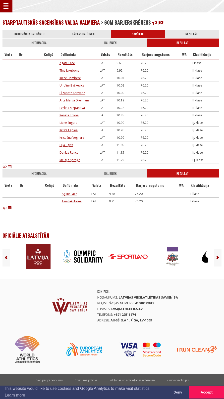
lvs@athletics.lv (127, 309)
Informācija (39, 43)
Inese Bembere (70, 78)
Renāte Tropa (69, 115)
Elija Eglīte (66, 145)
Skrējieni (138, 34)
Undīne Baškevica (71, 85)
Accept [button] (207, 392)
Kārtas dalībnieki (83, 34)
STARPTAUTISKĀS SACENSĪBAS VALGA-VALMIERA (51, 22)
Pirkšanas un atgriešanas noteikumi (132, 380)
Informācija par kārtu (29, 34)
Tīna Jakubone (69, 70)
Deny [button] (177, 392)
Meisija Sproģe (69, 160)
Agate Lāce (67, 63)
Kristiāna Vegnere (71, 137)
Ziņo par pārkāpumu (49, 380)
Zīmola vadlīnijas (178, 380)
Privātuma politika (86, 380)
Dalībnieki (110, 43)
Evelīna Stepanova (72, 108)
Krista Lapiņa (68, 130)
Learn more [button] (15, 395)
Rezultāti (191, 34)
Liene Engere (68, 123)
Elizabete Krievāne (72, 93)
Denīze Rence (68, 152)
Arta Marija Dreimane (74, 100)
